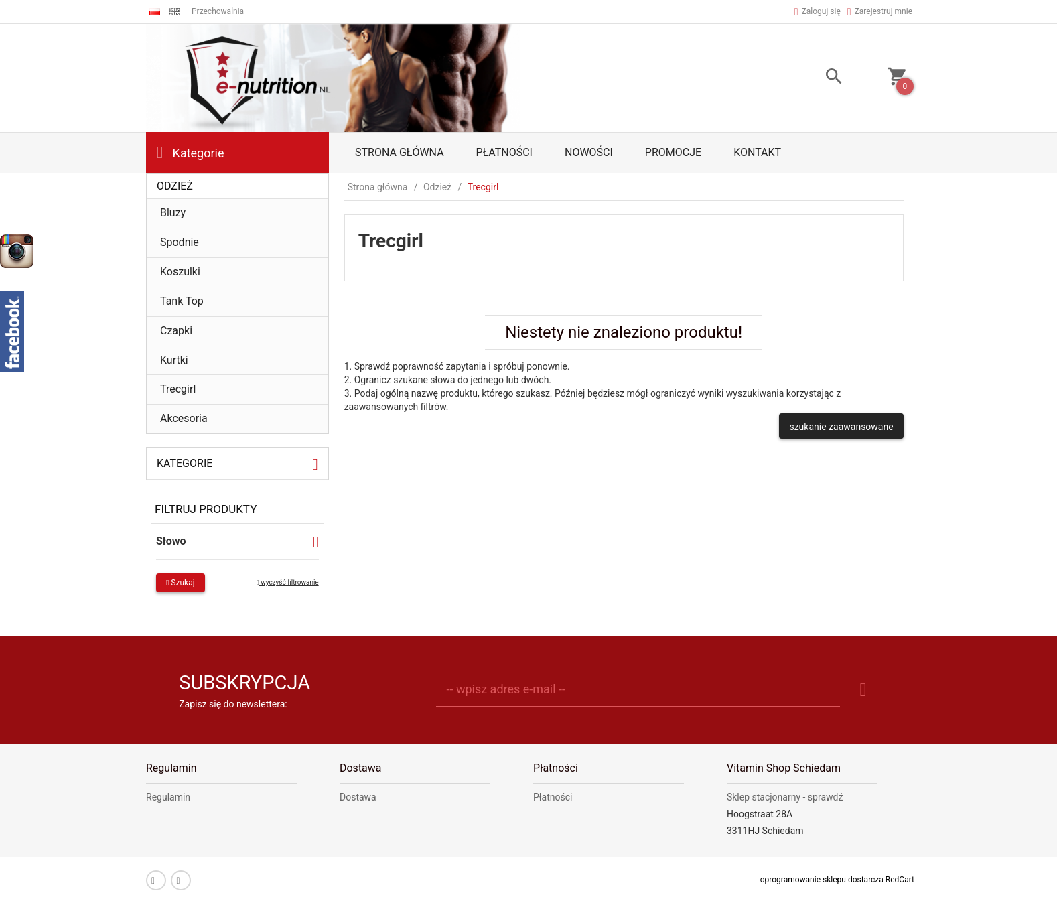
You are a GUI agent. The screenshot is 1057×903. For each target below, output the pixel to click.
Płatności (504, 152)
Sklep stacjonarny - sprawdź (785, 797)
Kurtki (174, 360)
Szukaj (180, 582)
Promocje (673, 152)
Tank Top (182, 301)
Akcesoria (184, 418)
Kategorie (190, 152)
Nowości (589, 152)
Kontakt (757, 152)
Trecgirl (178, 389)
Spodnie (179, 242)
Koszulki (180, 271)
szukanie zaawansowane (841, 426)
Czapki (176, 330)
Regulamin (168, 797)
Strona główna (399, 152)
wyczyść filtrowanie (288, 582)
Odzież (175, 186)
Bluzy (173, 212)
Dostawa (358, 797)
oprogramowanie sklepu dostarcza (822, 879)
